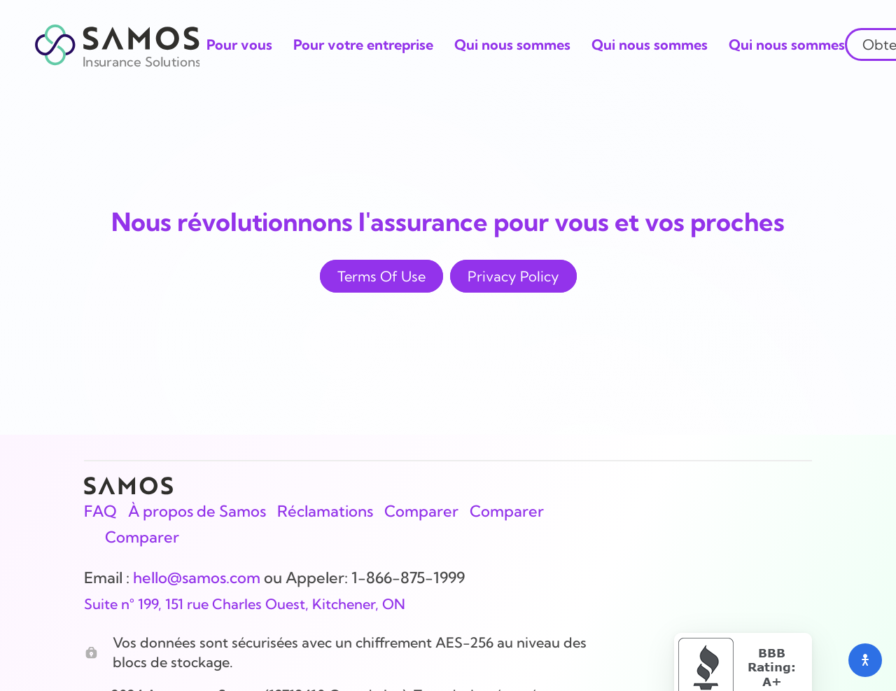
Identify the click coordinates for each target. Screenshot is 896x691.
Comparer (421, 511)
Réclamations (325, 511)
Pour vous (239, 44)
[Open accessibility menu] (865, 660)
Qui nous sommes (512, 44)
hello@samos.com (196, 577)
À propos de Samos (197, 511)
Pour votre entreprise (363, 44)
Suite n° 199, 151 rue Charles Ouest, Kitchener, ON (244, 604)
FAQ (100, 511)
